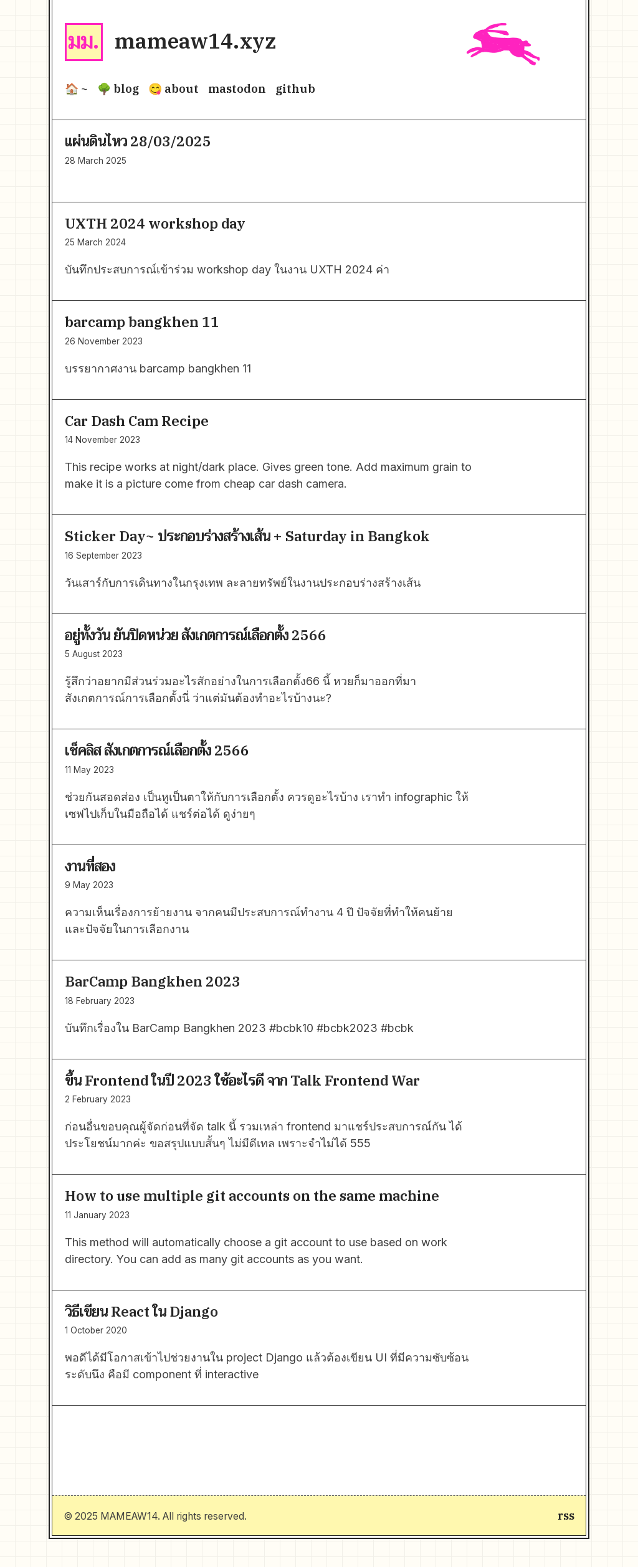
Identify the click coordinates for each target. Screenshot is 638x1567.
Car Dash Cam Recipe (137, 421)
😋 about (173, 89)
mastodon (237, 89)
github (295, 89)
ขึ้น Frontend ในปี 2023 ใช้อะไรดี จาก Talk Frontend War (242, 1080)
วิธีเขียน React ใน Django (141, 1311)
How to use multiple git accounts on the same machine (252, 1195)
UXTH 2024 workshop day (155, 223)
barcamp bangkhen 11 (142, 322)
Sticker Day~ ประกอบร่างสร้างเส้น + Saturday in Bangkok (247, 536)
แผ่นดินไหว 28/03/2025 (138, 141)
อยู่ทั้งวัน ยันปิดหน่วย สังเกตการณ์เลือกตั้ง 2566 (195, 635)
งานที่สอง (90, 866)
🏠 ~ (76, 89)
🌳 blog (118, 89)
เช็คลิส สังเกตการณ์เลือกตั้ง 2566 (157, 750)
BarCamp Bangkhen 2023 (152, 981)
